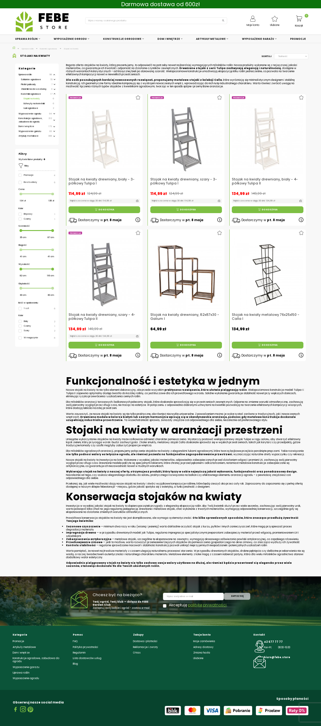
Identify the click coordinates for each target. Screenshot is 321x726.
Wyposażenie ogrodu (30, 113)
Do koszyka (104, 209)
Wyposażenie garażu (30, 131)
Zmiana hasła (201, 652)
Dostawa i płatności (145, 641)
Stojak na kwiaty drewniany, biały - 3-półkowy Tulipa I (102, 181)
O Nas (136, 652)
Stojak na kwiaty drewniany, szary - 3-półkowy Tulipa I (183, 181)
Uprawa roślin (25, 74)
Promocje (18, 641)
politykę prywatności (207, 605)
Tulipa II (71, 393)
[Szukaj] (156, 20)
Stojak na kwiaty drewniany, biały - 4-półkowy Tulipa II (265, 181)
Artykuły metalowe (29, 135)
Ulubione (198, 658)
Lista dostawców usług (87, 658)
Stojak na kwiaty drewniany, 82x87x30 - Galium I (185, 310)
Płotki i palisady (28, 84)
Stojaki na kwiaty (31, 98)
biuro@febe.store (277, 657)
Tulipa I (298, 390)
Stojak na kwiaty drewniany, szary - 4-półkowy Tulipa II (103, 310)
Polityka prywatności (85, 647)
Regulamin (79, 652)
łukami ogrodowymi (200, 451)
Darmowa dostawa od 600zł (160, 4)
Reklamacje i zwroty (145, 647)
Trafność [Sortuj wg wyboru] (292, 56)
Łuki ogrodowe (30, 108)
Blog (75, 664)
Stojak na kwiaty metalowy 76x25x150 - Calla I (266, 310)
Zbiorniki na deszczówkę (34, 89)
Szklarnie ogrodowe (31, 79)
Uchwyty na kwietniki (34, 103)
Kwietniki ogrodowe (31, 94)
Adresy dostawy (203, 647)
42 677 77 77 (273, 642)
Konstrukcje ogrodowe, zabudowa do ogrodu (30, 120)
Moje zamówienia (204, 641)
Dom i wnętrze (26, 126)
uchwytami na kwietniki (212, 405)
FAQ (75, 641)
